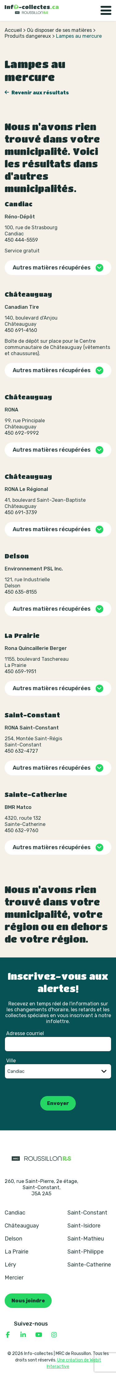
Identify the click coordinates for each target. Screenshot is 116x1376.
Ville (11, 1061)
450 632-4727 (21, 751)
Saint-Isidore (84, 1225)
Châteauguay (22, 1225)
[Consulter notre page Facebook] (8, 1335)
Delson (13, 1238)
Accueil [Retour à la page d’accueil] (13, 30)
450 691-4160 (21, 330)
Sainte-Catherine (89, 1264)
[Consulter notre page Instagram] (54, 1335)
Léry (10, 1264)
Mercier (14, 1277)
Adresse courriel (25, 1033)
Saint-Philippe (85, 1251)
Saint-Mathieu (85, 1238)
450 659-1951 (20, 671)
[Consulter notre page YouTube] (39, 1335)
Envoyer (58, 1103)
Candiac (15, 1212)
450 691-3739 (21, 512)
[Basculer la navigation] (106, 10)
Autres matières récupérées (52, 267)
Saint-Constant (87, 1212)
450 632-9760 (21, 830)
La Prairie (16, 1251)
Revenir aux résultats (40, 93)
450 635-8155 (21, 592)
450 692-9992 (22, 433)
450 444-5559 (21, 240)
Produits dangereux (28, 36)
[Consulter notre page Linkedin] (23, 1335)
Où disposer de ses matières (59, 30)
